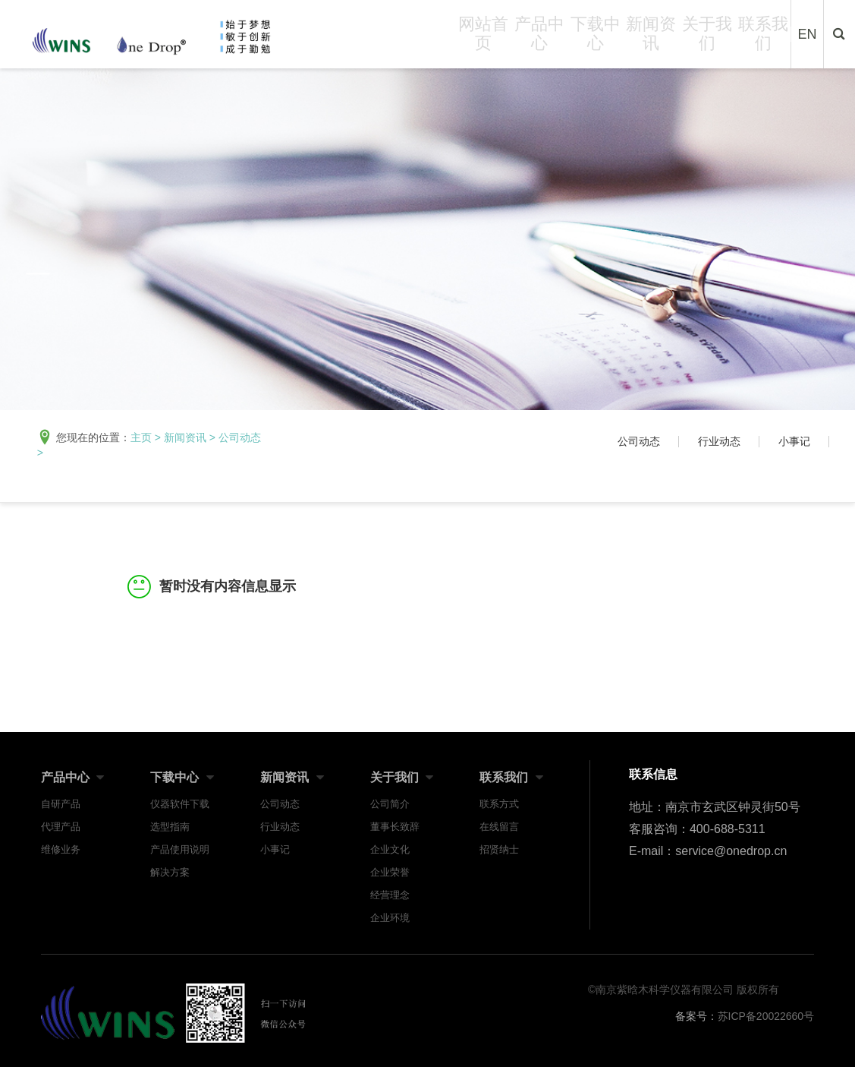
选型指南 (170, 826)
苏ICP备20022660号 (766, 1016)
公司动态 (239, 437)
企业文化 (390, 849)
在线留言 (499, 826)
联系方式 (499, 804)
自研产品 (60, 804)
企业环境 (390, 917)
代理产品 (60, 826)
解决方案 (170, 872)
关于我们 (707, 39)
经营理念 (390, 895)
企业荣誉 (390, 872)
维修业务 (60, 849)
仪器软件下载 (179, 804)
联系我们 (763, 39)
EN (807, 39)
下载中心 (595, 39)
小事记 (794, 441)
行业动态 (719, 441)
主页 (141, 437)
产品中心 (539, 39)
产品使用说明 (179, 849)
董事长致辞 (395, 826)
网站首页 (483, 39)
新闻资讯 (651, 39)
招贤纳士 (499, 849)
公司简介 (390, 804)
